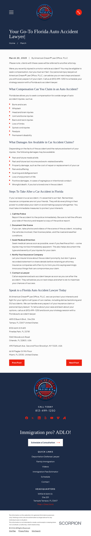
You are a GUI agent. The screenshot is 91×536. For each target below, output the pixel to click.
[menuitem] (12, 531)
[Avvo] (64, 418)
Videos (45, 466)
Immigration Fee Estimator (45, 471)
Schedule (45, 476)
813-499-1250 (45, 410)
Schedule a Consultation (45, 442)
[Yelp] (45, 418)
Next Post (74, 362)
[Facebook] (26, 418)
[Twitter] (33, 420)
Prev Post (17, 362)
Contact (45, 482)
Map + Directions (45, 504)
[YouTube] (51, 418)
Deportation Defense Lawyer (45, 456)
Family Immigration (45, 461)
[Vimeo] (58, 418)
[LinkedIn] (39, 418)
